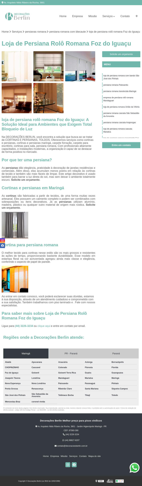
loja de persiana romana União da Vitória (121, 107)
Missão (92, 16)
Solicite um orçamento (121, 54)
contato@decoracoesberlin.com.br (71, 446)
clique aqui (43, 326)
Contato (125, 16)
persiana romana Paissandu (115, 85)
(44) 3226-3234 (24, 326)
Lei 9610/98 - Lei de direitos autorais (50, 410)
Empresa (77, 16)
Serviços (108, 16)
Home (63, 16)
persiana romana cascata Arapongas (119, 122)
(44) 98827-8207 (70, 440)
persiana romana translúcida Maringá (119, 91)
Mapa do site (94, 456)
